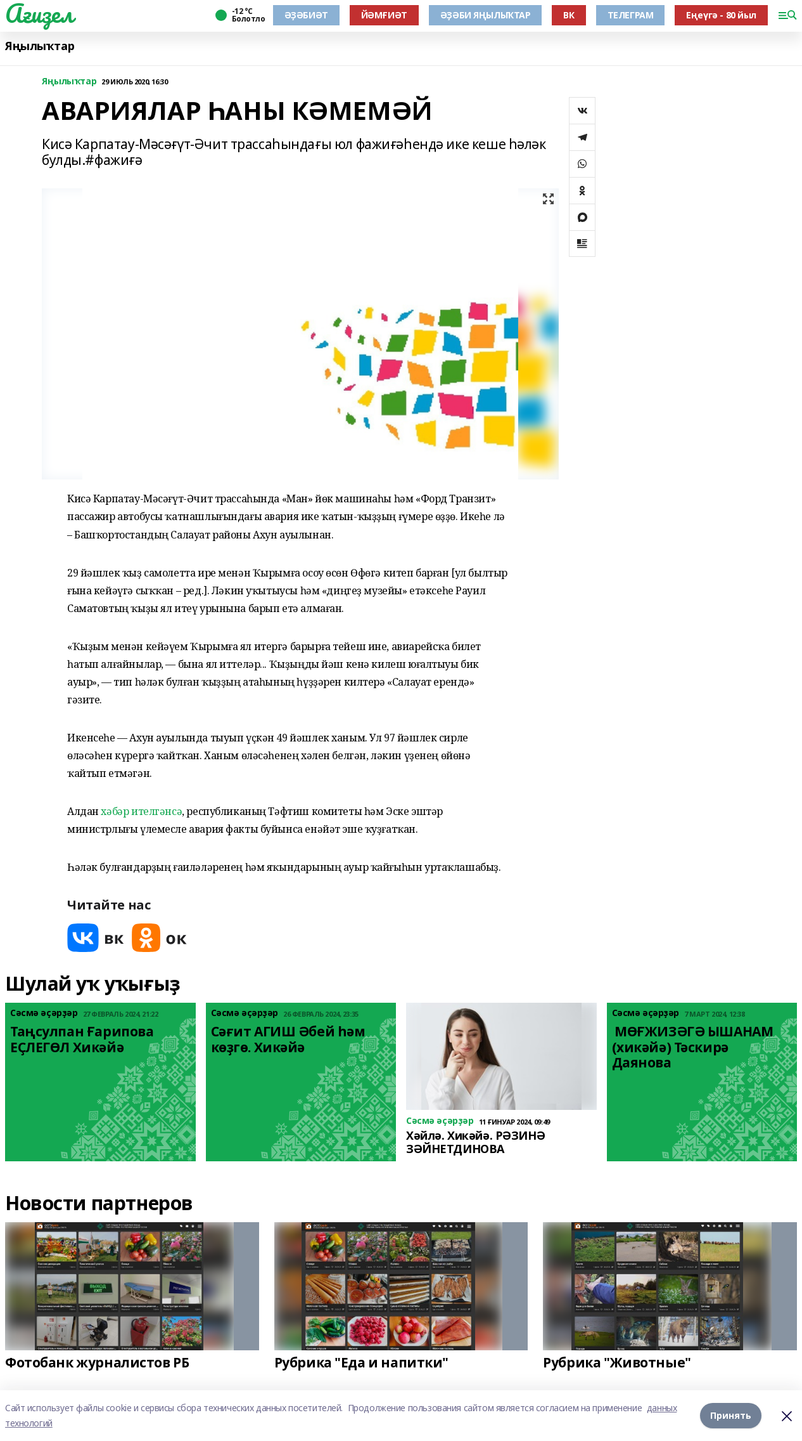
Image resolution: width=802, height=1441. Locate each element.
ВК (568, 15)
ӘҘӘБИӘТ (306, 15)
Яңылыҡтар (39, 46)
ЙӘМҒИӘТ (384, 15)
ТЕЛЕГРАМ (631, 15)
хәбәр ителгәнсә (141, 811)
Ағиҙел (39, 13)
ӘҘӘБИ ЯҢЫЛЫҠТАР (485, 15)
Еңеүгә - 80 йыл (721, 15)
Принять (730, 1415)
